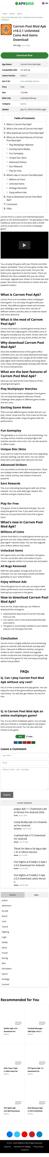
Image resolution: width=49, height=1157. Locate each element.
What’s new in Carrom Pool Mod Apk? (25, 175)
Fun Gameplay (16, 153)
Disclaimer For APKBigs (22, 1151)
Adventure (6, 909)
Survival (5, 988)
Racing (5, 962)
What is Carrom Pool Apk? (19, 124)
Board (4, 920)
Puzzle (5, 956)
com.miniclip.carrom (30, 81)
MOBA (5, 946)
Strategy (5, 983)
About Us (7, 1151)
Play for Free (15, 170)
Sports (19, 14)
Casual (5, 930)
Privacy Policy (38, 1151)
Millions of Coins (17, 179)
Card (4, 925)
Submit (7, 798)
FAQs (9, 208)
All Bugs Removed (18, 188)
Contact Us (25, 1154)
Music (4, 951)
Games (12, 14)
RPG (4, 967)
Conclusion (12, 204)
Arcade (5, 914)
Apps (36, 899)
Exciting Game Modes (19, 149)
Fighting (5, 935)
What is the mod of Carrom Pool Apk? (25, 128)
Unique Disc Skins (18, 157)
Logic (4, 941)
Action (16, 846)
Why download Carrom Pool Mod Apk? (25, 133)
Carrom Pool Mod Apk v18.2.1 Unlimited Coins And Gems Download (22, 18)
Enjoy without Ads (18, 192)
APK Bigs (17, 45)
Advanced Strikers (18, 162)
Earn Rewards (16, 166)
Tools (16, 819)
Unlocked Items (16, 183)
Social (16, 859)
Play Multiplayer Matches (21, 144)
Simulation (18, 833)
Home (5, 14)
